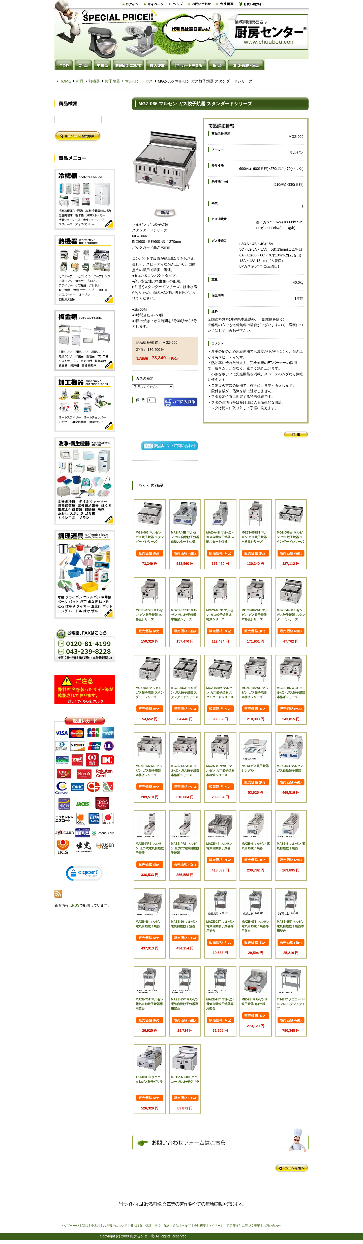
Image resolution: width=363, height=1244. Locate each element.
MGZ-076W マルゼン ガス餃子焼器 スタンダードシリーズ (219, 692)
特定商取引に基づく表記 (243, 1225)
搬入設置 (136, 1225)
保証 (148, 1225)
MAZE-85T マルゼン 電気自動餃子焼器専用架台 (185, 1004)
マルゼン (132, 81)
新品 (79, 81)
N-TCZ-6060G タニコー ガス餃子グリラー (185, 1081)
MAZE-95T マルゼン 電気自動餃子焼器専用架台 (220, 1004)
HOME (65, 81)
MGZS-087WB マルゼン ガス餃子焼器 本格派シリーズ (254, 614)
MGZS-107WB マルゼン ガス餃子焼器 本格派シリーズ (254, 692)
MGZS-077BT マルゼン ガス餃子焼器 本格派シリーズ (184, 614)
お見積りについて (115, 1225)
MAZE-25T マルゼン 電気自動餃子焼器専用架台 (220, 926)
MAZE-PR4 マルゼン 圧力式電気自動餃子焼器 (150, 848)
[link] (85, 874)
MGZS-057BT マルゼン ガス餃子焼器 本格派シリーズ (254, 537)
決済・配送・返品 (167, 1225)
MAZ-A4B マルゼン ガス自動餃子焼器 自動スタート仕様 (220, 537)
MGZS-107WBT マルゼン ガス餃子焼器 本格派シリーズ (291, 692)
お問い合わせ (272, 1225)
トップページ (70, 1225)
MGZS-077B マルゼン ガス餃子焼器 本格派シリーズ (149, 614)
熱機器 (94, 81)
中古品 (95, 1225)
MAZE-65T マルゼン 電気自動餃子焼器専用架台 (291, 926)
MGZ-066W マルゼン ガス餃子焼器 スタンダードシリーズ (184, 692)
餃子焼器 (112, 81)
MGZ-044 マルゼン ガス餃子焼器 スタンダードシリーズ (291, 614)
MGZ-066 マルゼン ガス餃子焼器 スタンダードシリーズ (150, 537)
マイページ (216, 1225)
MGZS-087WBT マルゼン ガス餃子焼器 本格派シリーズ (220, 770)
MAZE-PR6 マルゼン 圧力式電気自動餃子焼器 (185, 848)
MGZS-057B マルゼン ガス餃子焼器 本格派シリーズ (219, 614)
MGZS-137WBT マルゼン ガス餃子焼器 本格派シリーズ (185, 770)
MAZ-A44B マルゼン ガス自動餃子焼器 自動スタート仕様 (185, 537)
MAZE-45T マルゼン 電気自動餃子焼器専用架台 (255, 926)
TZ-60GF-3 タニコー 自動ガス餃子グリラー (150, 1081)
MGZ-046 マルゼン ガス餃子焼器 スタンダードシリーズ (150, 692)
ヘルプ (186, 1225)
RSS (75, 905)
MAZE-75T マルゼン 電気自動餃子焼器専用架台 (149, 1004)
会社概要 (200, 1225)
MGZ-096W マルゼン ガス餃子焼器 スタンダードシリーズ (290, 537)
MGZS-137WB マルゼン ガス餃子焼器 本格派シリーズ (149, 770)
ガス (149, 81)
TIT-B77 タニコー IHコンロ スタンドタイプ (291, 1004)
